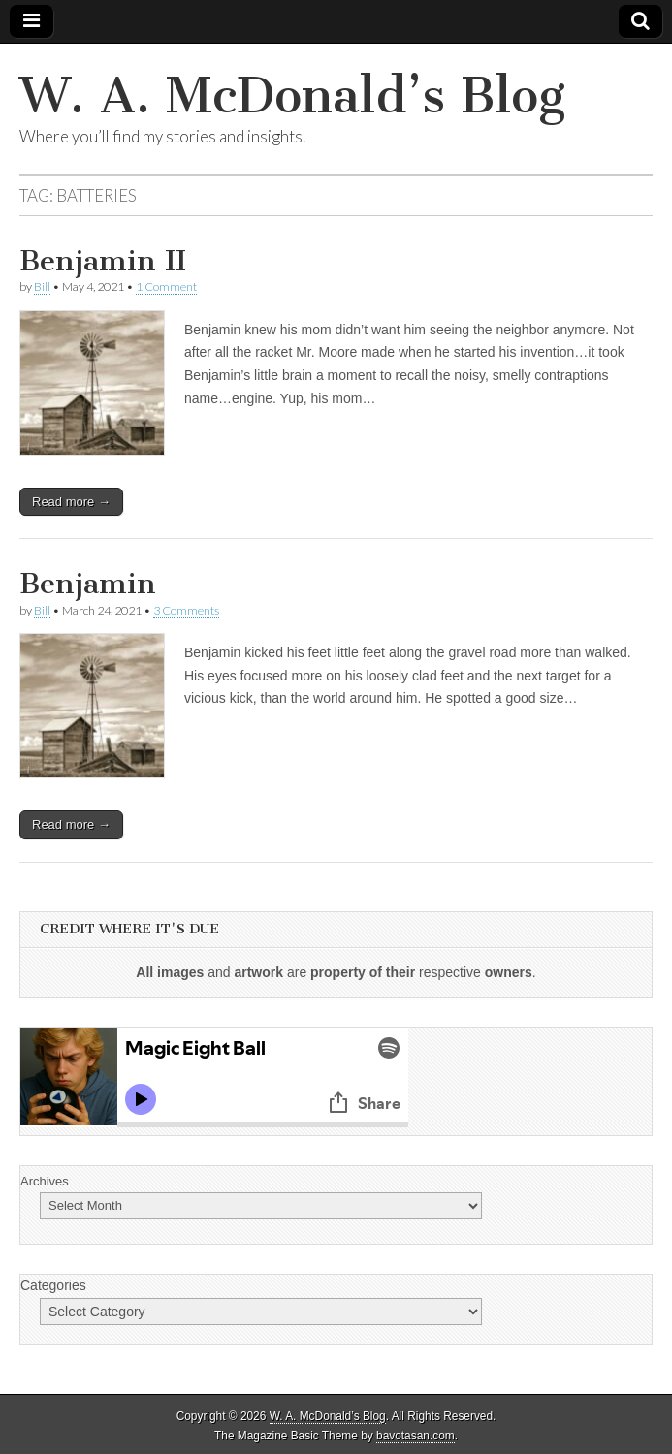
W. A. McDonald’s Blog (292, 95)
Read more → (71, 501)
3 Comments (186, 610)
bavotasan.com (415, 1435)
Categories (53, 1285)
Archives (44, 1181)
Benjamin (87, 583)
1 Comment (166, 286)
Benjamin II (102, 260)
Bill (42, 286)
